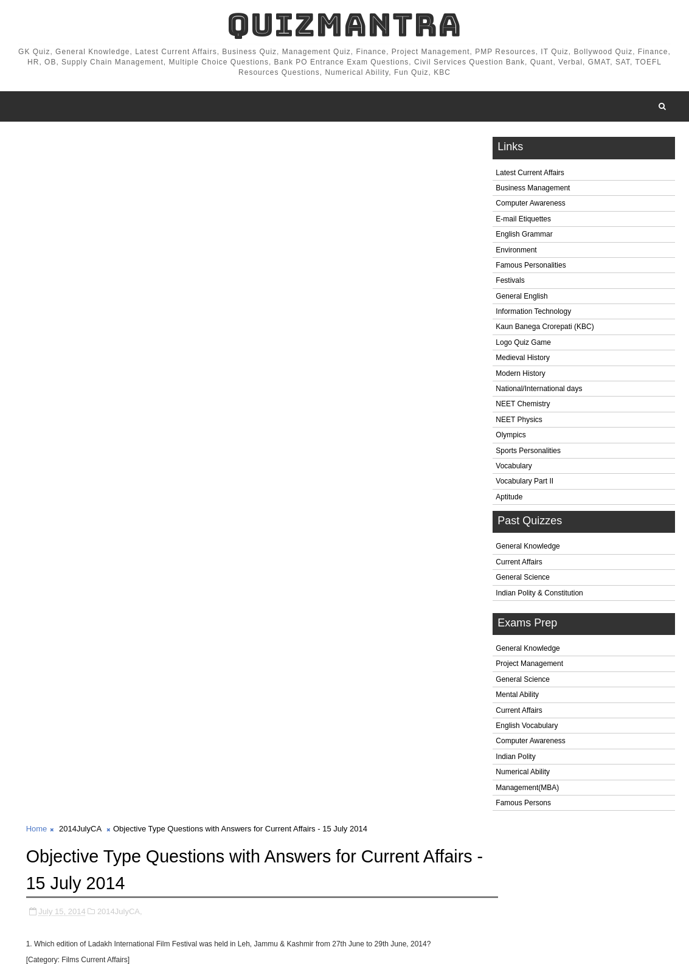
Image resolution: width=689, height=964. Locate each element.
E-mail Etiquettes (523, 221)
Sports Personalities (528, 453)
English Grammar (524, 237)
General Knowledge (527, 549)
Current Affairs (519, 564)
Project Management (529, 666)
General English (521, 298)
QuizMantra (344, 25)
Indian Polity (515, 759)
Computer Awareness (531, 206)
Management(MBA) (527, 790)
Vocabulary (513, 468)
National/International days (539, 391)
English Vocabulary (527, 728)
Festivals (510, 283)
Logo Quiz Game (523, 345)
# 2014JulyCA (77, 896)
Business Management (533, 190)
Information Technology (533, 314)
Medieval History (523, 360)
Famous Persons (523, 805)
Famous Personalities (531, 267)
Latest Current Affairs (530, 175)
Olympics (510, 438)
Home (36, 145)
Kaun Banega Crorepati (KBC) (545, 329)
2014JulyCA (80, 145)
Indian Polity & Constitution (539, 595)
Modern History (520, 376)
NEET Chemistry (523, 407)
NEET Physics (519, 422)
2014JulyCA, (119, 227)
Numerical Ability (523, 775)
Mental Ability (517, 697)
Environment (516, 252)
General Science (523, 580)
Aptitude (509, 499)
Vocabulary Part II (524, 484)
